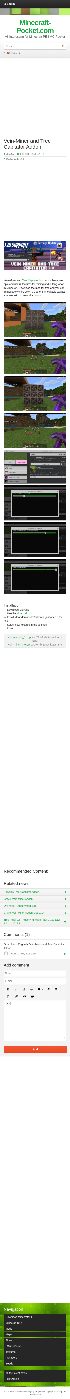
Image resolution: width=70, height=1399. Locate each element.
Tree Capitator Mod (33, 280)
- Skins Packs (13, 1346)
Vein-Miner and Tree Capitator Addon (27, 144)
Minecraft (22, 613)
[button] (8, 989)
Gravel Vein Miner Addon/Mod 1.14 (24, 912)
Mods (9, 159)
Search (63, 46)
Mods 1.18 (19, 159)
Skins (9, 1340)
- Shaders (11, 1357)
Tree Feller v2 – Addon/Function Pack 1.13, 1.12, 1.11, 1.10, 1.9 (32, 921)
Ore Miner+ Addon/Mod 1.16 (20, 905)
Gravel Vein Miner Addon (18, 898)
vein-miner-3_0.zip (19, 644)
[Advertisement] (35, 96)
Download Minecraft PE (19, 1317)
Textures (10, 1351)
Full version (16, 53)
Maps (9, 1334)
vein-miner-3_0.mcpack (21, 637)
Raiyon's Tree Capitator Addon (21, 891)
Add (35, 1049)
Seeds (9, 1363)
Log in (11, 3)
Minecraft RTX (14, 1322)
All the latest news (16, 1373)
